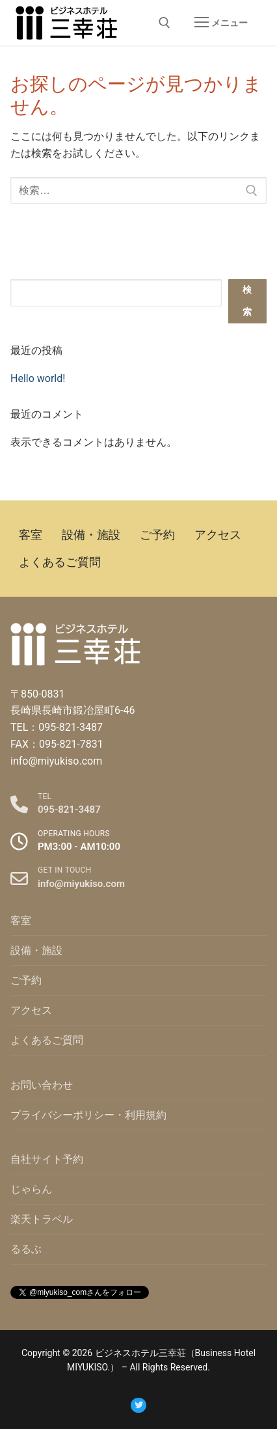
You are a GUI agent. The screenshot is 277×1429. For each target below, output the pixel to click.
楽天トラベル (41, 1219)
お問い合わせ (41, 1085)
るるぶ (26, 1249)
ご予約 (26, 980)
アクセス (31, 1010)
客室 (20, 920)
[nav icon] (221, 22)
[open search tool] (164, 23)
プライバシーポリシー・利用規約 (88, 1115)
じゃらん (31, 1189)
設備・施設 (36, 950)
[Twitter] (138, 1405)
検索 (247, 301)
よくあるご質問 (46, 1040)
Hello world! (37, 378)
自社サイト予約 (46, 1159)
